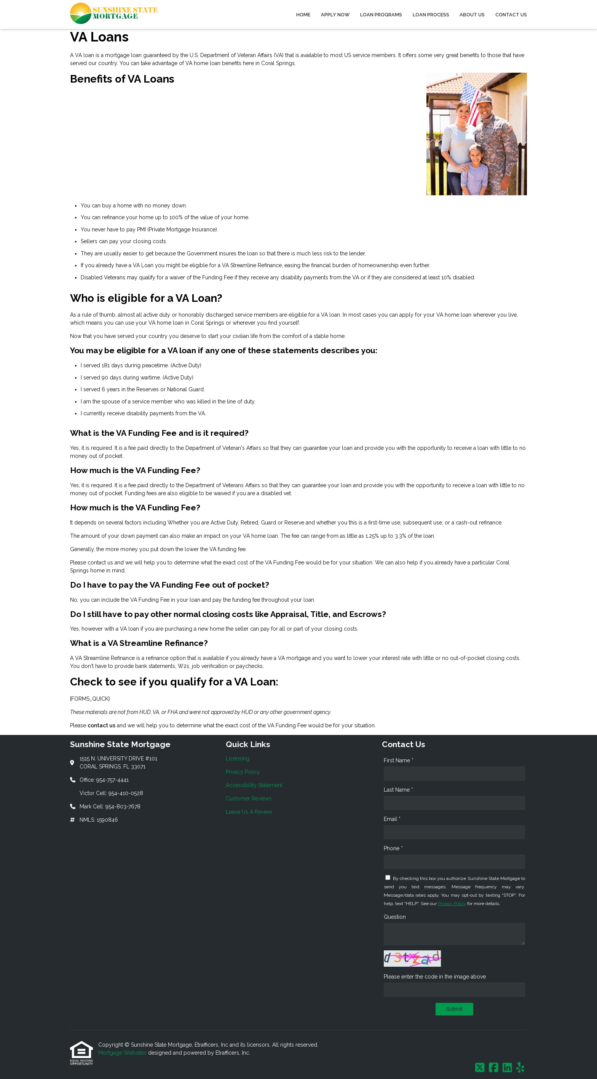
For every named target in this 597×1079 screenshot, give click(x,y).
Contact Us (511, 15)
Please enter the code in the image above (435, 977)
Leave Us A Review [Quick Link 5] (249, 812)
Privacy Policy (452, 903)
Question (395, 917)
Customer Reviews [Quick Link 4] (249, 798)
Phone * (393, 848)
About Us (472, 15)
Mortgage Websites (123, 1053)
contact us (101, 725)
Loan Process (431, 15)
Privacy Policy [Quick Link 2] (243, 772)
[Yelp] (520, 1068)
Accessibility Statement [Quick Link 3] (254, 785)
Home (303, 15)
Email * (392, 819)
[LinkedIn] (507, 1068)
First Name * (398, 760)
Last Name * (398, 790)
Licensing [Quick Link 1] (237, 758)
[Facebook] (493, 1068)
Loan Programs (381, 15)
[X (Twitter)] (480, 1068)
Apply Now (335, 15)
